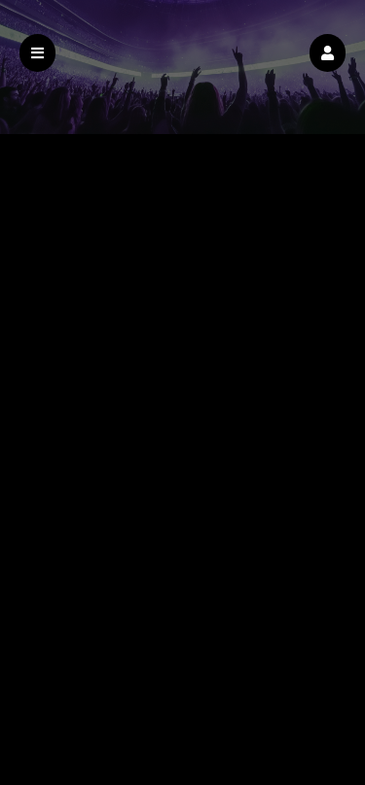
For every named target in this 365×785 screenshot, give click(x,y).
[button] (328, 53)
